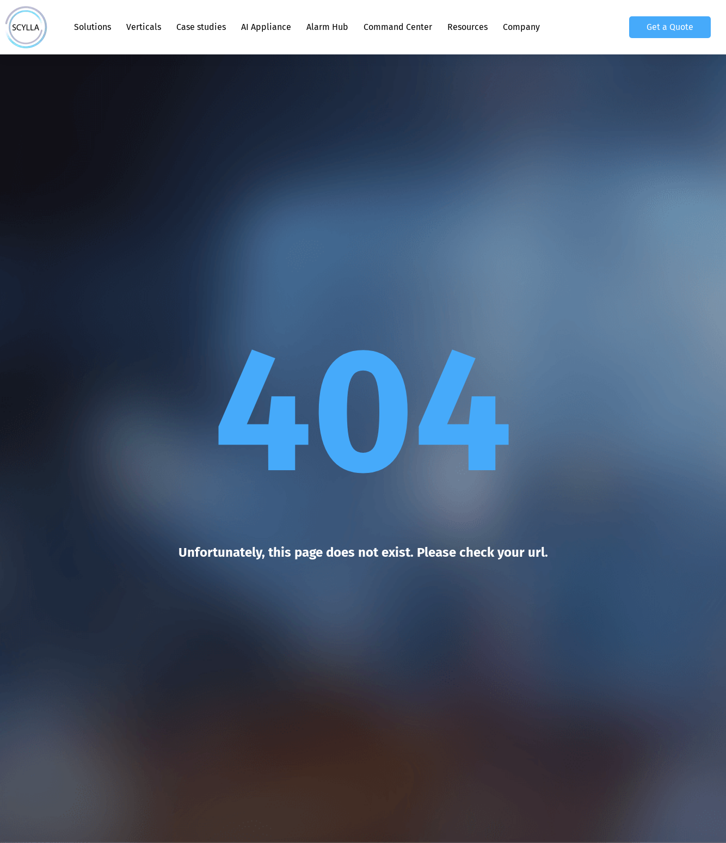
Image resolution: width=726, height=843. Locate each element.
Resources (467, 27)
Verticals (143, 27)
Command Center (398, 27)
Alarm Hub (327, 27)
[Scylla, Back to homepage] (26, 27)
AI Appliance (266, 27)
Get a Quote (670, 27)
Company (521, 27)
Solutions (92, 27)
